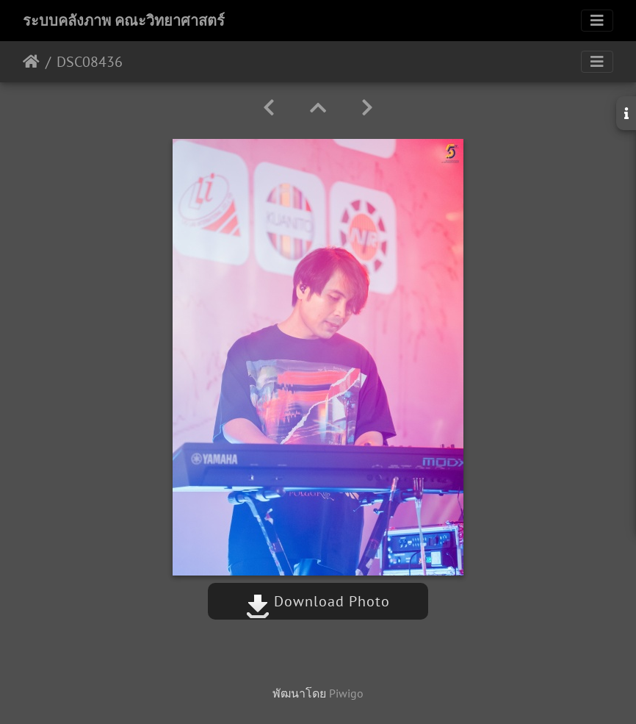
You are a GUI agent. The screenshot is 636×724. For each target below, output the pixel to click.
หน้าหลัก (31, 62)
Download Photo (318, 601)
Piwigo (346, 693)
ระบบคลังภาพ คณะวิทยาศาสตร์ (124, 20)
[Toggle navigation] (597, 21)
